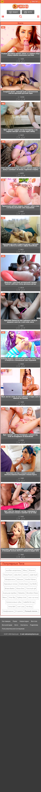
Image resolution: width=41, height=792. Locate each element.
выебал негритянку (13, 570)
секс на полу (33, 598)
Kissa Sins (20, 589)
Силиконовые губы (13, 602)
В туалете (19, 611)
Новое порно (24, 621)
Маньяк (20, 579)
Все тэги (34, 621)
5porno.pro (15, 634)
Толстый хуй (31, 589)
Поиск (15, 621)
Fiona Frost (8, 575)
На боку (29, 607)
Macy (25, 570)
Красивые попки (10, 584)
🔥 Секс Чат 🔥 (35, 1)
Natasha (21, 593)
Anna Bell (11, 607)
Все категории (7, 625)
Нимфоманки (8, 611)
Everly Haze (23, 584)
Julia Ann (17, 575)
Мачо (5, 598)
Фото (16, 625)
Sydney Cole (21, 598)
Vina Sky (12, 598)
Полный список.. (31, 611)
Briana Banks (9, 589)
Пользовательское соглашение (13, 629)
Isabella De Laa (29, 602)
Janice (25, 575)
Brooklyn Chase (32, 593)
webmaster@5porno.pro (32, 634)
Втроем (32, 570)
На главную (6, 621)
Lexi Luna (20, 607)
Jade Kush (33, 575)
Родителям (34, 625)
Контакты (24, 625)
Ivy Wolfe (33, 584)
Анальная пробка (9, 593)
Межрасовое (10, 579)
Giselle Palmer (30, 579)
